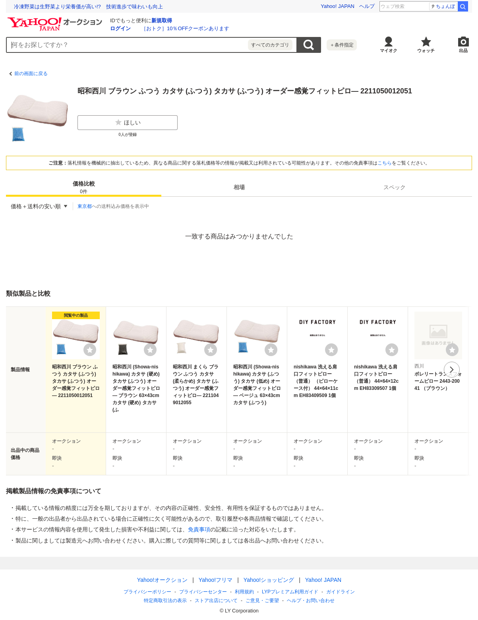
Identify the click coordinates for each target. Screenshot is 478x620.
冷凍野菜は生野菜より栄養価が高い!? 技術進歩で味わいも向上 (88, 7)
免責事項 (199, 529)
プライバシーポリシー (147, 592)
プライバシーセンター (203, 592)
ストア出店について (216, 600)
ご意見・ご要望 (262, 600)
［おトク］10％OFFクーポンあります (185, 28)
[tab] (83, 187)
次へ (452, 370)
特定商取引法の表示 (165, 600)
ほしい (127, 122)
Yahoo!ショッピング (268, 580)
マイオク (388, 50)
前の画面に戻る (31, 73)
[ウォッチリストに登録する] (89, 349)
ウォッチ (426, 50)
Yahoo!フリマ (215, 580)
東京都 (84, 206)
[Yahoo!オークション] (56, 19)
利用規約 (244, 592)
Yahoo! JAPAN (337, 6)
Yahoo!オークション (162, 580)
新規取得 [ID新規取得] (161, 20)
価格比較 (84, 187)
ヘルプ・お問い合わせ (311, 600)
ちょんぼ (442, 6)
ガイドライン (340, 592)
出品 (463, 50)
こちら (384, 163)
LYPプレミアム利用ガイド (290, 592)
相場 (239, 187)
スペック (394, 187)
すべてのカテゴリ (270, 45)
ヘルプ (367, 6)
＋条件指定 (342, 45)
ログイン (120, 28)
